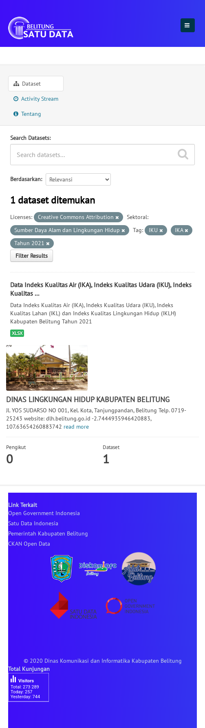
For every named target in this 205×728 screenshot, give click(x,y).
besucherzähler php (32, 715)
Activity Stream (35, 98)
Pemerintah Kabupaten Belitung (48, 533)
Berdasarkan (25, 179)
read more (76, 426)
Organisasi (26, 54)
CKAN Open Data (29, 543)
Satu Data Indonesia (33, 523)
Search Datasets (29, 138)
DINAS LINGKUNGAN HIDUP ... (103, 54)
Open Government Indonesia (44, 513)
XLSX (17, 333)
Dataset (27, 83)
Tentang (27, 113)
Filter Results (31, 255)
